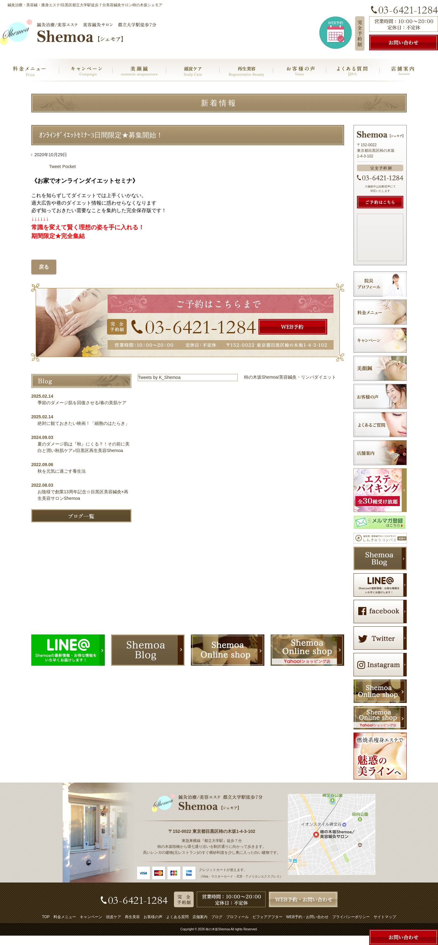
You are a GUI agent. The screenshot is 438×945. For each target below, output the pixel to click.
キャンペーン (91, 917)
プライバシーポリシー (351, 917)
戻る (44, 266)
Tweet (55, 166)
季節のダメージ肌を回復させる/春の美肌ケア (84, 402)
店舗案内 (199, 917)
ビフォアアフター (267, 917)
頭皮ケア (113, 917)
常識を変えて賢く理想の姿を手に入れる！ (87, 227)
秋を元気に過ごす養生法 (62, 471)
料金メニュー (64, 917)
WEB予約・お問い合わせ (307, 917)
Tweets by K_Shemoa (159, 377)
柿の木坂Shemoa (218, 929)
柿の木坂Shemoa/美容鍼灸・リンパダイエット (290, 377)
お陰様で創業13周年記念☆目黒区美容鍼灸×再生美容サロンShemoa (83, 495)
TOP (45, 917)
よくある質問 (177, 917)
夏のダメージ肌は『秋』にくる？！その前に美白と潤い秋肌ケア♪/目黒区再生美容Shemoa (84, 447)
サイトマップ (385, 917)
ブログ (216, 917)
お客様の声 (153, 917)
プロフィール (237, 917)
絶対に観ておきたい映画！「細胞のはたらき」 (84, 423)
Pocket (69, 166)
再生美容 (132, 917)
